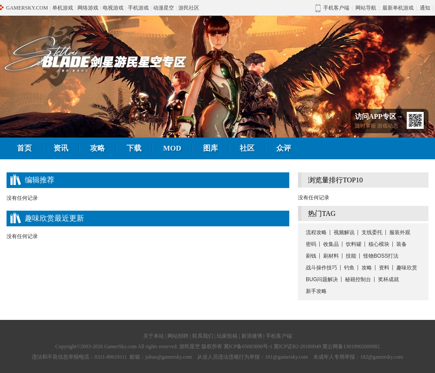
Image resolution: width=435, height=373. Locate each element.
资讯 (61, 148)
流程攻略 (316, 232)
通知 (425, 8)
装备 (401, 244)
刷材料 (331, 256)
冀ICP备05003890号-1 (248, 346)
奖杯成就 (388, 279)
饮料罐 (353, 244)
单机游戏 (62, 8)
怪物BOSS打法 (380, 256)
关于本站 (153, 336)
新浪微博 (251, 336)
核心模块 (378, 244)
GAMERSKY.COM (27, 8)
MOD (172, 148)
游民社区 (188, 8)
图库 (210, 148)
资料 (384, 267)
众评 (283, 148)
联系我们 (202, 336)
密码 (311, 244)
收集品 (331, 244)
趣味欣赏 (406, 267)
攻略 (97, 148)
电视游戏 (113, 8)
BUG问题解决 (322, 279)
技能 (351, 256)
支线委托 (371, 232)
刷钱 (311, 256)
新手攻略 (316, 291)
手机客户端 (279, 336)
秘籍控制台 (358, 279)
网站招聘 (177, 336)
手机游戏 (138, 8)
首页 (24, 148)
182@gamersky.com (381, 357)
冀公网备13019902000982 (351, 346)
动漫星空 (163, 8)
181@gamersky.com (286, 357)
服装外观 (399, 232)
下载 (134, 148)
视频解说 (344, 232)
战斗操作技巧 (321, 267)
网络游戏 (87, 8)
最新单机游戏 (398, 8)
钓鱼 (349, 267)
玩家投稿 (227, 336)
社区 (247, 148)
